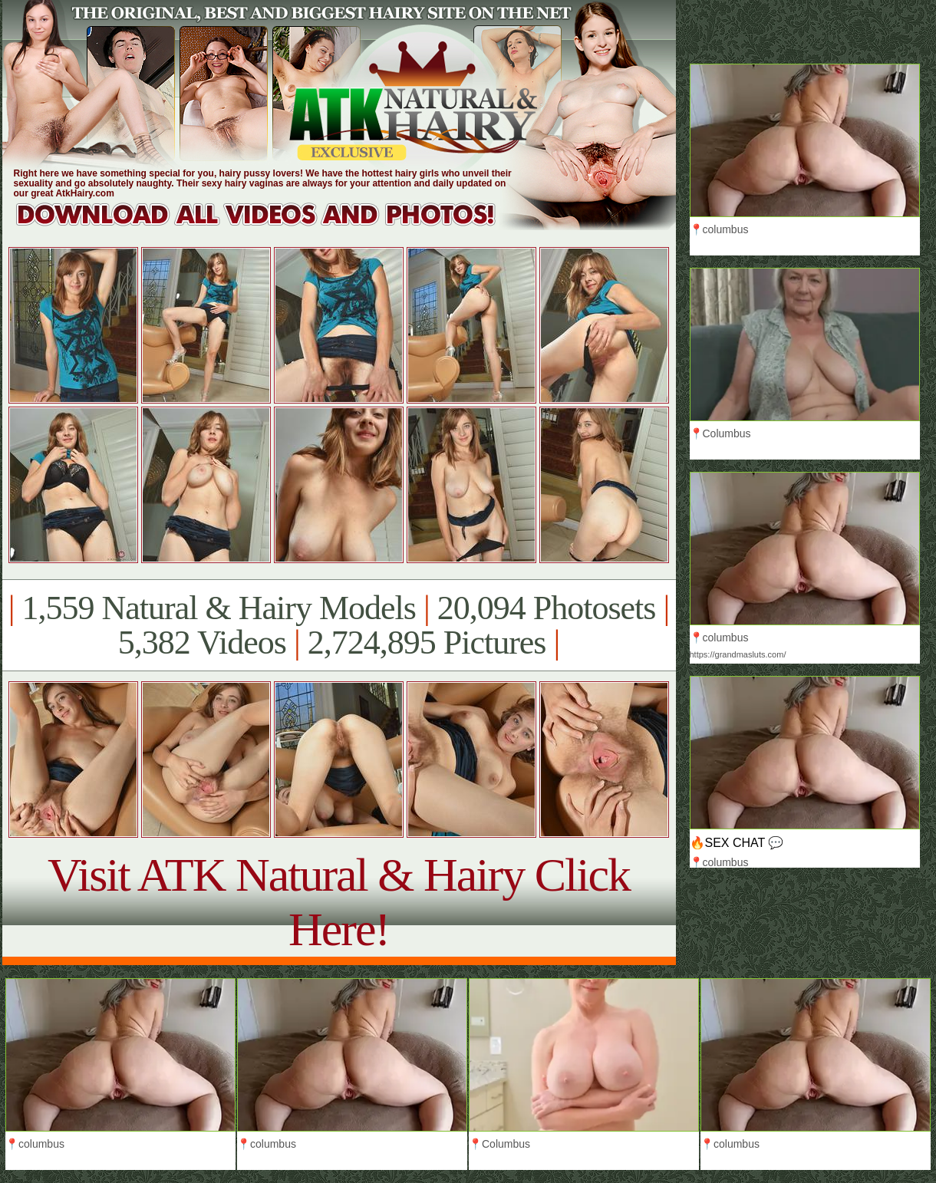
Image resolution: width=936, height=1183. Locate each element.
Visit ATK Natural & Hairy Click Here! (339, 902)
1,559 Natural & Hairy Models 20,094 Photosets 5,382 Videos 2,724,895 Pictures (338, 625)
